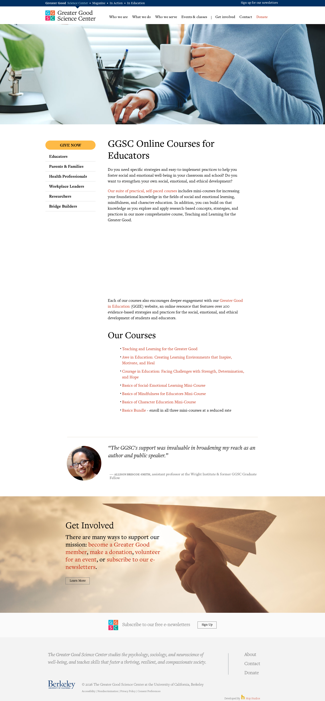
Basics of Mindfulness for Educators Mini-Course (164, 393)
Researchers (60, 196)
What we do (141, 17)
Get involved (225, 17)
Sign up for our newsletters (259, 3)
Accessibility (88, 691)
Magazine (98, 3)
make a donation (111, 552)
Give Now (70, 145)
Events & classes (194, 17)
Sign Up (207, 625)
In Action (116, 3)
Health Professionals (68, 176)
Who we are (118, 17)
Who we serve (166, 17)
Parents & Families (66, 166)
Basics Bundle (134, 410)
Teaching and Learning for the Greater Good (160, 348)
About (250, 654)
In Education (136, 3)
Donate (262, 17)
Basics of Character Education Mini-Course (159, 401)
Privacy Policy (128, 691)
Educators (58, 156)
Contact (245, 17)
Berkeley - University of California (61, 684)
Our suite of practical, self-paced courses (142, 190)
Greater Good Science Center (70, 15)
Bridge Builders (63, 206)
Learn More (78, 581)
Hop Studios (250, 698)
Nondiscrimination (107, 691)
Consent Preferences (149, 691)
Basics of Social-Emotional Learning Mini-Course (163, 385)
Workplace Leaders (66, 186)
